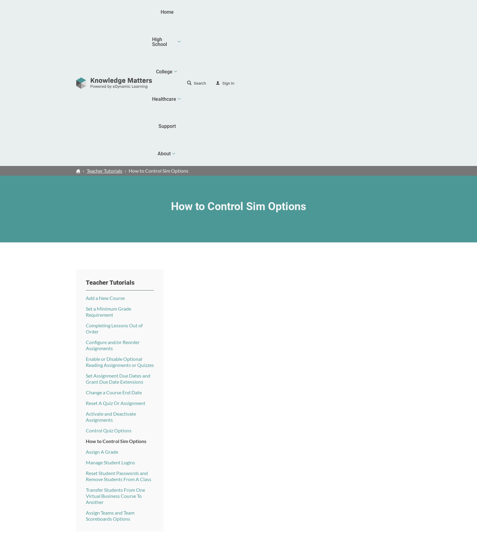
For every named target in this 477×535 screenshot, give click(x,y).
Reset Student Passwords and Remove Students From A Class (118, 334)
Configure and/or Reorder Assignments (113, 203)
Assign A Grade (102, 310)
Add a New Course (105, 156)
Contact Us (369, 487)
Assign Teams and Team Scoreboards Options (110, 374)
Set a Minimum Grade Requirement (108, 170)
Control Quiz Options (108, 288)
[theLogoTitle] (114, 12)
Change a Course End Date (114, 250)
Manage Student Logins (110, 320)
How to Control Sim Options (116, 299)
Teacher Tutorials (104, 29)
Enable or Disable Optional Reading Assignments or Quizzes (120, 220)
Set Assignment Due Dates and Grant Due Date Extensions (118, 237)
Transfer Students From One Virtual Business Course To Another (115, 354)
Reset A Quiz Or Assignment (115, 261)
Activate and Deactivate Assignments (111, 275)
